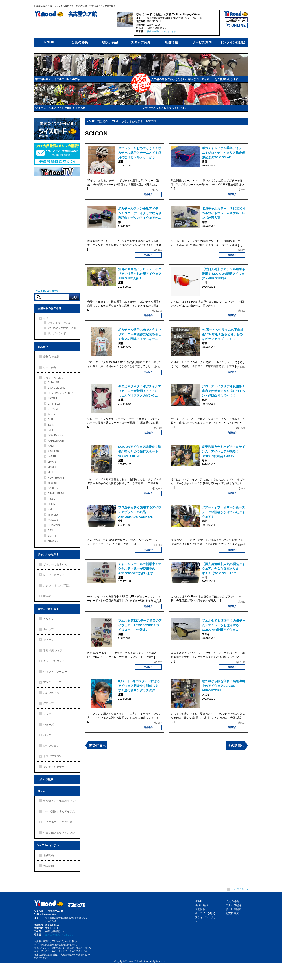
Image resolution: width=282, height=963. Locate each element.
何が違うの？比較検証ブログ (60, 800)
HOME (49, 42)
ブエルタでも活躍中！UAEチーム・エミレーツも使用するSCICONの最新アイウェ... (223, 625)
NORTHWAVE (56, 477)
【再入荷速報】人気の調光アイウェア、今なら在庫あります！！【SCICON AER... (223, 568)
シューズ (48, 724)
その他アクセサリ (53, 766)
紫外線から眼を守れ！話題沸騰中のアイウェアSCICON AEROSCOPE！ (223, 685)
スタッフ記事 (45, 779)
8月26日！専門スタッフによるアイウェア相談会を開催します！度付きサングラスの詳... (139, 685)
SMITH (52, 535)
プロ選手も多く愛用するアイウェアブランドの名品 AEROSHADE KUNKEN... (139, 512)
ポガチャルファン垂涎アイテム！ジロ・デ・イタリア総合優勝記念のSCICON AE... (223, 152)
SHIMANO (54, 525)
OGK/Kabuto (55, 435)
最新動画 (48, 855)
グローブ (48, 703)
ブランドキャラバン (59, 322)
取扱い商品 (110, 42)
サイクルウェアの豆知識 (57, 822)
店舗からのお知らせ (49, 308)
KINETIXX (54, 451)
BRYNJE (53, 398)
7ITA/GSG (53, 541)
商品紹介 (148, 194)
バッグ (47, 735)
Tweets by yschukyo (46, 290)
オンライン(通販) (232, 42)
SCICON (53, 519)
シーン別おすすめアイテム (59, 811)
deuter (51, 414)
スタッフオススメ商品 (56, 585)
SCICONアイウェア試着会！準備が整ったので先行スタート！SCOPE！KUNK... (139, 451)
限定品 (47, 596)
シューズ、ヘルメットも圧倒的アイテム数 (60, 107)
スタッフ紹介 (141, 42)
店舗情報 (171, 42)
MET (50, 472)
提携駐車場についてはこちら (161, 31)
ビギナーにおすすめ (55, 564)
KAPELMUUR (56, 440)
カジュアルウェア (53, 661)
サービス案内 (202, 42)
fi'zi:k (50, 424)
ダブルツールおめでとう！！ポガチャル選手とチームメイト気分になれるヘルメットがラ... (139, 152)
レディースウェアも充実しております (164, 107)
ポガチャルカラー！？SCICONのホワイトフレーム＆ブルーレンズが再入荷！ (223, 213)
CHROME (53, 408)
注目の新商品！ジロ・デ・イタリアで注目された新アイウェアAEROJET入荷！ (139, 273)
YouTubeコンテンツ (49, 845)
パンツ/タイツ (51, 692)
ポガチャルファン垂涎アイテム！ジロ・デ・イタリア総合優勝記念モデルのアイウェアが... (139, 213)
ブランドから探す (132, 121)
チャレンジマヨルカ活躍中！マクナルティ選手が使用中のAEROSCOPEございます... (139, 568)
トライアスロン (52, 756)
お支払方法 (232, 913)
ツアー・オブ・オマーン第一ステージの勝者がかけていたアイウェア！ (223, 512)
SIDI (50, 530)
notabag (52, 482)
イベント (48, 318)
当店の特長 (80, 42)
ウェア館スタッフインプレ (59, 832)
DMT (50, 419)
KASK (51, 445)
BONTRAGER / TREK (61, 393)
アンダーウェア (52, 682)
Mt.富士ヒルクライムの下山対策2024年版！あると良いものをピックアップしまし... (222, 334)
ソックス (48, 713)
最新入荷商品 (51, 356)
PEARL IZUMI (56, 493)
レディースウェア (53, 575)
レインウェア (51, 745)
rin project (53, 514)
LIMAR (52, 461)
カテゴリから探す (48, 608)
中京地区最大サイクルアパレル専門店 (57, 79)
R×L (50, 509)
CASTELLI (54, 403)
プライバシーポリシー (205, 919)
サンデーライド (57, 333)
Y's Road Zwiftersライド (62, 328)
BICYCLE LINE (56, 387)
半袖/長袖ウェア (52, 650)
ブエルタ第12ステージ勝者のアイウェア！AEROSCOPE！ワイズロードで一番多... (140, 625)
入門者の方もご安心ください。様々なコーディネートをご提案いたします (194, 79)
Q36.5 (51, 504)
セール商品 (49, 367)
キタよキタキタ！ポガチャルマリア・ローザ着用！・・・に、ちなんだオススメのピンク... (139, 390)
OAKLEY (53, 488)
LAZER (52, 456)
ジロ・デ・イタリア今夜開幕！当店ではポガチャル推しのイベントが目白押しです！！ (223, 390)
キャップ (48, 629)
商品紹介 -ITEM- (108, 121)
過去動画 (48, 865)
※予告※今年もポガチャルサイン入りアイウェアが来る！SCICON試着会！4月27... (223, 451)
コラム (41, 791)
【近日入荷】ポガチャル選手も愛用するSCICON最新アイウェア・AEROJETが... (223, 273)
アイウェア (49, 639)
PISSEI (52, 498)
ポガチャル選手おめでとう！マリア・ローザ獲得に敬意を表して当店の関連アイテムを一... (139, 334)
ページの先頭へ (240, 889)
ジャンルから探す (48, 554)
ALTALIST (53, 382)
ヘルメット (49, 618)
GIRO (51, 430)
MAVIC (52, 467)
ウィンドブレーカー (55, 671)
